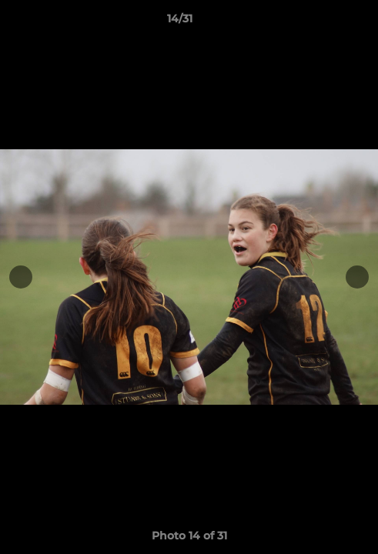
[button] (322, 22)
